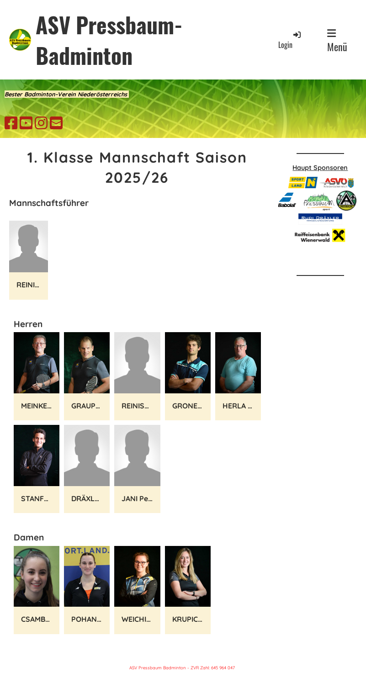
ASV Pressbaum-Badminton (109, 39)
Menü (337, 41)
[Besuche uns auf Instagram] (41, 123)
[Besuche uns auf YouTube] (26, 123)
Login (290, 40)
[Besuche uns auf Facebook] (11, 123)
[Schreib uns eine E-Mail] (56, 123)
